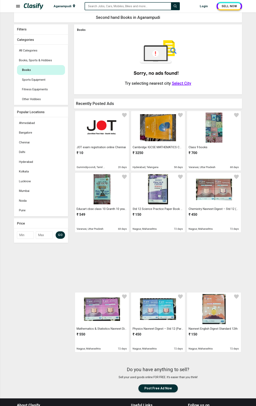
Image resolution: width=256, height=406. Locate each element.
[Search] (175, 6)
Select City (181, 83)
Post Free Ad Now (158, 388)
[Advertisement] (41, 305)
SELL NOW (229, 6)
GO (60, 235)
